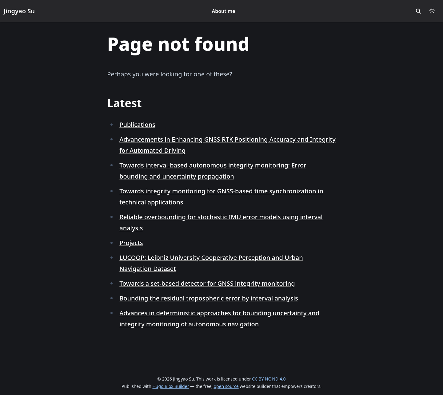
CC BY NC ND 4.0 (268, 379)
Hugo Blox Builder (170, 386)
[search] (418, 11)
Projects (131, 243)
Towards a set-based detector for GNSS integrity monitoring (207, 283)
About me (223, 11)
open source (226, 386)
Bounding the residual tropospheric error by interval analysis (208, 298)
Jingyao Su (19, 11)
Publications (137, 124)
